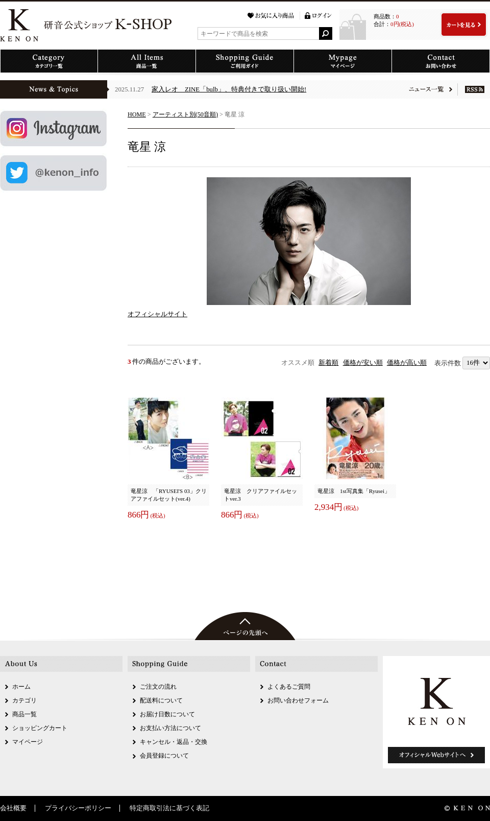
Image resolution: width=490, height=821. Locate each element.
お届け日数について (167, 714)
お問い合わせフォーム (298, 700)
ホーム (21, 687)
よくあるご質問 (288, 687)
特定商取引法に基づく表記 (169, 808)
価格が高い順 (407, 362)
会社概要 (13, 808)
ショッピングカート (39, 728)
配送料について (161, 700)
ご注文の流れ (158, 687)
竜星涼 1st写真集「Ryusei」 (353, 491)
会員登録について (164, 756)
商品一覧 (24, 714)
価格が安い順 (363, 362)
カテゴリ (24, 700)
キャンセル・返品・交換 (173, 742)
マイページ (27, 742)
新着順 (328, 362)
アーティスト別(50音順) (185, 114)
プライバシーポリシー (78, 808)
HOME (137, 114)
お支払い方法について (170, 728)
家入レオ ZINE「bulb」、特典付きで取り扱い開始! (229, 89)
